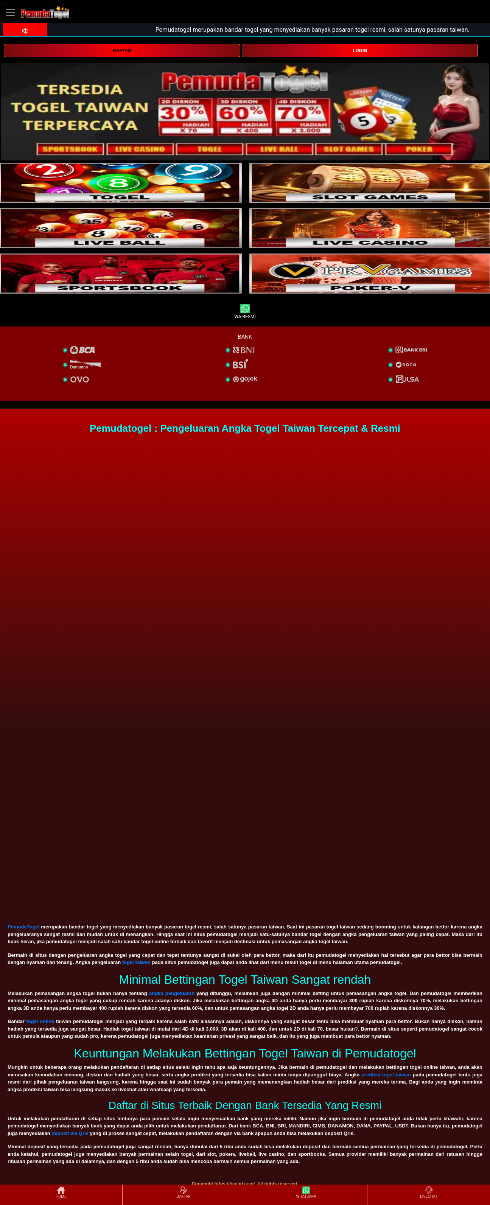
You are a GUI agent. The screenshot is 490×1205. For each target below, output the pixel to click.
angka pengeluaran (171, 993)
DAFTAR (122, 50)
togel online (40, 1021)
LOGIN (360, 50)
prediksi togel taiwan (386, 1075)
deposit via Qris (70, 1133)
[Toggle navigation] (10, 12)
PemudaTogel (23, 927)
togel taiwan (136, 962)
